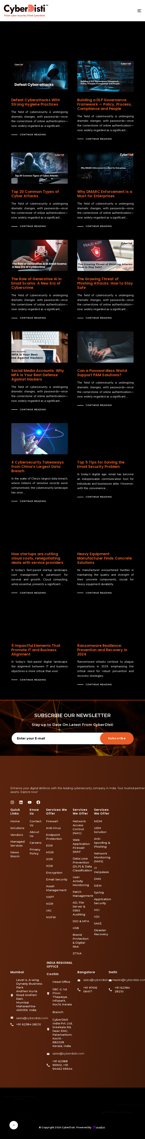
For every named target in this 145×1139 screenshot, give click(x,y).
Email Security (56, 879)
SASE (98, 923)
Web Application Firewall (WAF (81, 845)
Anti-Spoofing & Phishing (102, 842)
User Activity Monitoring (81, 881)
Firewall (52, 821)
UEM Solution (100, 830)
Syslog (99, 892)
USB (76, 928)
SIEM (98, 885)
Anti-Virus (53, 828)
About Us (34, 834)
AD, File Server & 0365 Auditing (79, 908)
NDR (49, 903)
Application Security (102, 901)
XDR (49, 859)
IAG (48, 910)
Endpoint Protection (54, 837)
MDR (50, 852)
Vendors (16, 835)
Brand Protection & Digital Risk (81, 940)
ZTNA (77, 953)
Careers (36, 842)
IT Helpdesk (101, 870)
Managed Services (17, 843)
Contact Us (35, 823)
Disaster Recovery (101, 932)
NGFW (51, 917)
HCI (97, 910)
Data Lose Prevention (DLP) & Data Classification (81, 864)
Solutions (17, 828)
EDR (49, 845)
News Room (14, 854)
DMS (97, 879)
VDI (97, 916)
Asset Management (56, 888)
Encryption (54, 872)
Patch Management (81, 894)
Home (15, 821)
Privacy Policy (35, 851)
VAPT (50, 897)
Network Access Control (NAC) (79, 827)
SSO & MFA (81, 921)
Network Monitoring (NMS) (102, 857)
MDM (98, 821)
